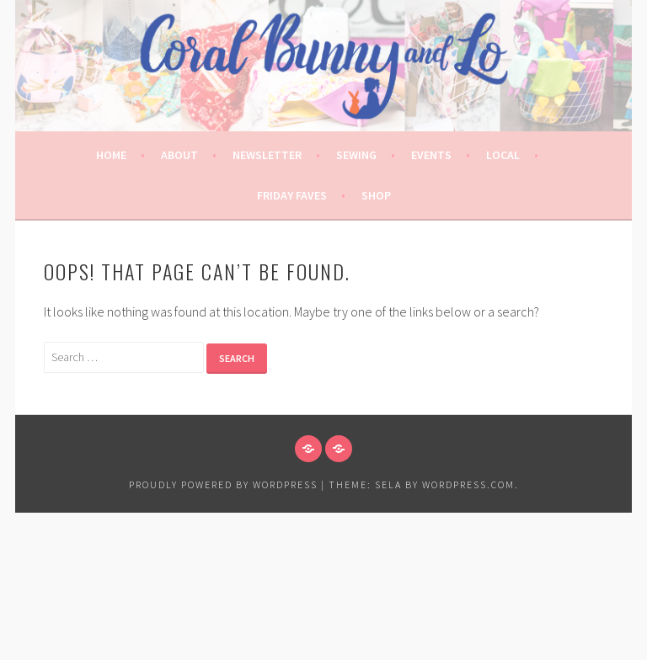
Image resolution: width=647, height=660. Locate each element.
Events (431, 154)
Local (503, 154)
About (179, 154)
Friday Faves (292, 195)
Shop (376, 195)
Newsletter (267, 154)
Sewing (356, 154)
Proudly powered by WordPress (223, 484)
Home (111, 154)
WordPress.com (468, 484)
